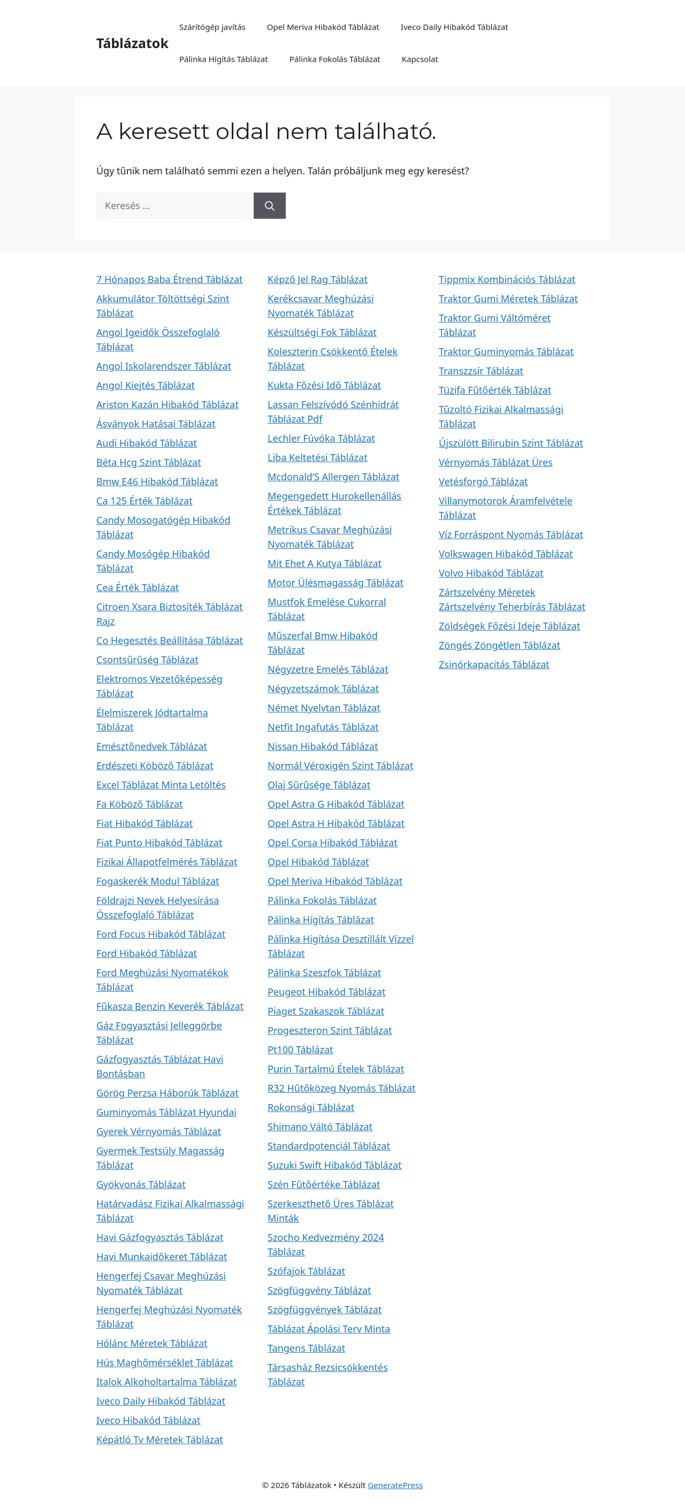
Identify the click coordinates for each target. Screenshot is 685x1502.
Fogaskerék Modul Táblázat (157, 881)
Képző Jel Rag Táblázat (318, 279)
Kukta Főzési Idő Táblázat (324, 385)
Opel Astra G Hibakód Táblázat (336, 804)
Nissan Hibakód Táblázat (323, 746)
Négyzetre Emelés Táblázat (328, 669)
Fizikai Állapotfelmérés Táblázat (167, 861)
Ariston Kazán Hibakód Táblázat (167, 404)
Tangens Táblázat (306, 1348)
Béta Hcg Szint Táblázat (148, 462)
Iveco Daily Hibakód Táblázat (454, 26)
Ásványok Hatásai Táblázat (155, 423)
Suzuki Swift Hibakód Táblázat (335, 1165)
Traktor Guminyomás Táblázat (506, 351)
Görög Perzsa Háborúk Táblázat (167, 1092)
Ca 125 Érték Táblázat (144, 500)
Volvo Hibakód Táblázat (491, 572)
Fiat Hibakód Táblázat (144, 823)
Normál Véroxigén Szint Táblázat (340, 765)
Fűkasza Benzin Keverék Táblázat (169, 1006)
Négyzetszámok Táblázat (323, 688)
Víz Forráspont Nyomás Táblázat (511, 534)
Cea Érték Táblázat (137, 587)
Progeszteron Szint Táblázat (330, 1030)
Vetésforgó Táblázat (483, 481)
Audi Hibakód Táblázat (146, 442)
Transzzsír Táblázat (481, 370)
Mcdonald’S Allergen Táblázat (333, 476)
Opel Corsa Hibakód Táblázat (333, 842)
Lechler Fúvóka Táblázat (321, 438)
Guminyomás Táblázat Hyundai (166, 1112)
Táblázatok (132, 43)
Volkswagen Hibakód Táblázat (506, 553)
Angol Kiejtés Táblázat (145, 385)
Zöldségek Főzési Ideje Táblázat (509, 625)
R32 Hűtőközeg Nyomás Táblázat (342, 1088)
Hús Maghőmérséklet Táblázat (164, 1362)
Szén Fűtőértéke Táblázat (324, 1184)
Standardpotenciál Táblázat (329, 1145)
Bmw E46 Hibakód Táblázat (157, 481)
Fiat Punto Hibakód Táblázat (159, 842)
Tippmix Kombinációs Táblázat (507, 279)
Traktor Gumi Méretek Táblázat (508, 298)
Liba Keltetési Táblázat (318, 457)
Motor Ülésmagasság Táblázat (336, 582)
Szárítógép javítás (212, 26)
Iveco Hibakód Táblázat (148, 1420)
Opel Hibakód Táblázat (318, 861)
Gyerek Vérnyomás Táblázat (158, 1131)
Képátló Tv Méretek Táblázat (159, 1439)
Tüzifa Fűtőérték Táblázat (495, 390)
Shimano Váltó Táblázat (320, 1126)
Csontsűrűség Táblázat (147, 659)
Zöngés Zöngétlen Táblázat (499, 645)
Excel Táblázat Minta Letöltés (161, 784)
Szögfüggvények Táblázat (325, 1309)
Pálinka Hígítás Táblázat (223, 58)
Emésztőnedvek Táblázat (151, 746)
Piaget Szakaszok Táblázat (326, 1011)
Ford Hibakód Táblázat (146, 953)
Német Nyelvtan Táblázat (324, 707)
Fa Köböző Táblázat (139, 804)
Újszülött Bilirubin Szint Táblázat (511, 442)
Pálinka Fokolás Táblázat (335, 58)
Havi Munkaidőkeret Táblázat (161, 1256)
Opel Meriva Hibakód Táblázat (323, 26)
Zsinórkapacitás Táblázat (494, 664)
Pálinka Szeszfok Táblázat (324, 972)
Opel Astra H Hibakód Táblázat (336, 823)
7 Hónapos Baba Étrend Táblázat (169, 279)
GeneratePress (395, 1485)
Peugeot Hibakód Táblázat (326, 991)
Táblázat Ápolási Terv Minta (329, 1328)
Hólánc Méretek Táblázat (152, 1343)
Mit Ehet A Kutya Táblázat (325, 563)
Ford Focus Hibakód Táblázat (160, 934)
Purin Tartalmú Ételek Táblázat (336, 1068)
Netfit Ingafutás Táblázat (323, 727)
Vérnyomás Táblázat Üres (496, 462)
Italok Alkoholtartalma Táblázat (166, 1381)
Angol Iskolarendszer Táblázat (163, 365)
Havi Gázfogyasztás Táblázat (160, 1237)
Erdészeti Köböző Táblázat (155, 765)
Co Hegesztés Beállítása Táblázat (169, 640)
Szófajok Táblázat (306, 1271)
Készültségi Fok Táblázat (322, 332)
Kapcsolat (420, 58)
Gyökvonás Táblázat (141, 1184)
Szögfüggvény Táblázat (319, 1290)
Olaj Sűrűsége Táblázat (319, 784)
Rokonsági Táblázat (311, 1107)
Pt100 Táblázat (300, 1049)
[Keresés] (270, 206)
